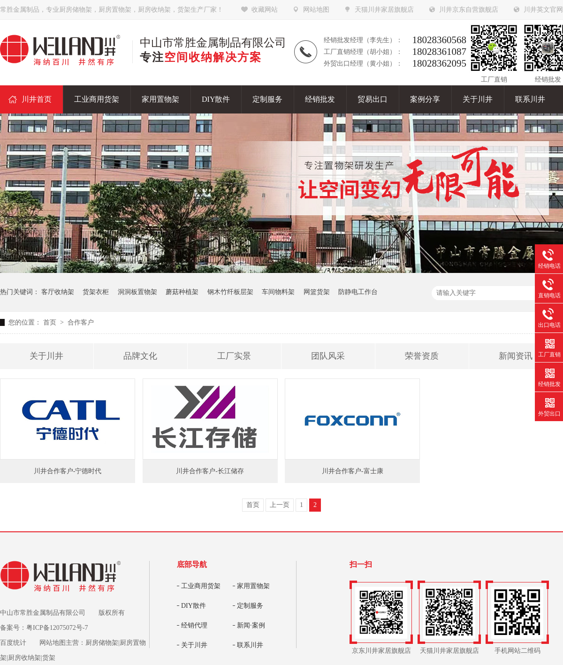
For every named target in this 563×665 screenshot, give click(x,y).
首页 (50, 322)
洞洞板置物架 (137, 291)
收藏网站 (264, 9)
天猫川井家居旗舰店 (384, 9)
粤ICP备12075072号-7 (57, 627)
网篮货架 (317, 291)
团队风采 (328, 356)
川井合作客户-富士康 (352, 471)
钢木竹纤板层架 (230, 291)
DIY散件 (193, 605)
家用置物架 (253, 585)
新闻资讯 (516, 356)
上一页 (279, 504)
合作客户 (81, 322)
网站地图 (316, 9)
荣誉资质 (422, 356)
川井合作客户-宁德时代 (68, 471)
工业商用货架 (201, 585)
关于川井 (46, 356)
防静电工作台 (358, 291)
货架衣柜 (96, 291)
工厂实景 (234, 356)
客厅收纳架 (57, 291)
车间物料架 (278, 291)
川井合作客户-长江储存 (210, 471)
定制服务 (250, 605)
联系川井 (250, 645)
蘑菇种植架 (182, 291)
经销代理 (194, 625)
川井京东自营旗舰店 (468, 9)
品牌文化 (140, 356)
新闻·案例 (251, 625)
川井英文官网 (543, 9)
